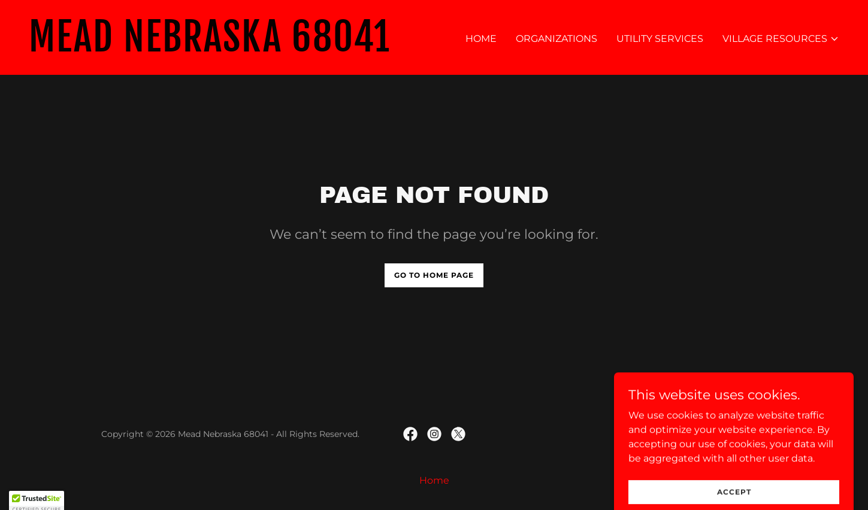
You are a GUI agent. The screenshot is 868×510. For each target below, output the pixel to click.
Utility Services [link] (659, 38)
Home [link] (481, 38)
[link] (227, 48)
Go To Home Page (434, 275)
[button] (780, 39)
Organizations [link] (556, 38)
